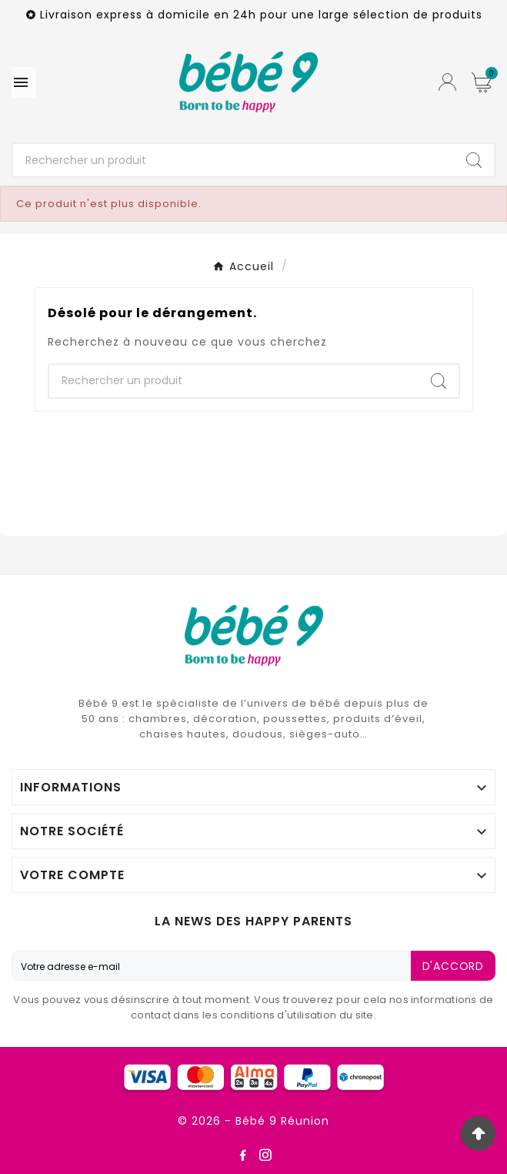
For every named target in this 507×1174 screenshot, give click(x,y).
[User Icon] (447, 82)
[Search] (474, 160)
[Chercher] (233, 160)
